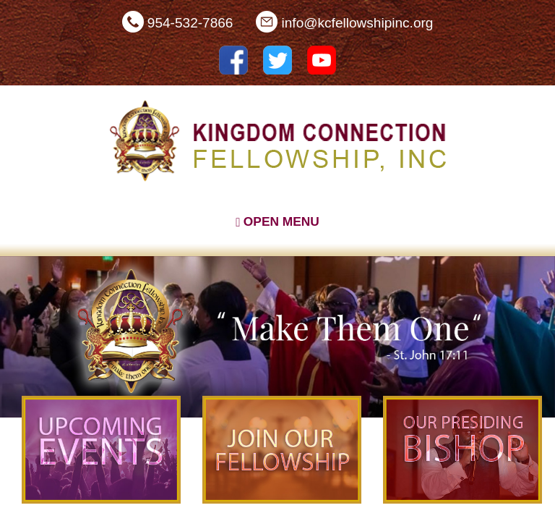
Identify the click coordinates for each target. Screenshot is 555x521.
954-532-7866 (190, 22)
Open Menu (277, 221)
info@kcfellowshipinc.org (358, 22)
